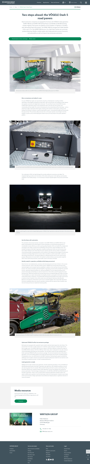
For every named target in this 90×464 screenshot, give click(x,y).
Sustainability (12, 450)
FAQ (29, 462)
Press (47, 448)
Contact (29, 460)
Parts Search (30, 456)
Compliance (66, 454)
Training (29, 450)
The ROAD (48, 454)
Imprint (65, 450)
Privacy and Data (67, 452)
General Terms (67, 448)
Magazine (48, 452)
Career (11, 452)
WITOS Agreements (68, 458)
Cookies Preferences (68, 460)
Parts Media (30, 458)
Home (11, 7)
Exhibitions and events (50, 450)
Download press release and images (20, 38)
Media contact (33, 38)
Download (21, 401)
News (16, 7)
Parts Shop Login (31, 454)
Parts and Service (55, 2)
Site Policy (66, 456)
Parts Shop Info (31, 452)
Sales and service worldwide (33, 448)
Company (12, 448)
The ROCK (48, 456)
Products (39, 2)
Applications (46, 2)
